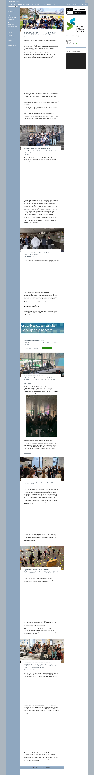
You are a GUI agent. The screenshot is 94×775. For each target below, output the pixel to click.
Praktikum (48, 480)
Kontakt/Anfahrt (83, 4)
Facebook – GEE (11, 37)
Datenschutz (21, 4)
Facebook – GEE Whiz (12, 38)
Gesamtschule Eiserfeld (14, 1)
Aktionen (26, 31)
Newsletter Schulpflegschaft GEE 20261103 (32, 348)
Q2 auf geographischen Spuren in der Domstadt (40, 151)
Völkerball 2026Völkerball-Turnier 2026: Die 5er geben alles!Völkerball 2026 (41, 572)
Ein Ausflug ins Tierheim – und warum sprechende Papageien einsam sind (40, 34)
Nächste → (48, 767)
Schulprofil (29, 4)
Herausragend (11, 19)
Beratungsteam (11, 13)
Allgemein (31, 31)
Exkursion (35, 31)
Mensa (9, 22)
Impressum (10, 40)
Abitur (25, 375)
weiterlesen (27, 453)
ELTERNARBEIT (31, 340)
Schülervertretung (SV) (12, 26)
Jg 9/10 (44, 250)
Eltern (62, 4)
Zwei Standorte (11, 28)
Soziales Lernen (44, 569)
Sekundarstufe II (71, 4)
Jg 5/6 (39, 31)
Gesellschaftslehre (38, 148)
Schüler (56, 4)
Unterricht (38, 4)
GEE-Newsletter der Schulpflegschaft (40, 342)
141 (43, 767)
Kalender (13, 4)
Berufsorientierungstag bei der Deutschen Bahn (37, 253)
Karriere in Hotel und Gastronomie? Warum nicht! (39, 483)
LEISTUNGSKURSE (39, 662)
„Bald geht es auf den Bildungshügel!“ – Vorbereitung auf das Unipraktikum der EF (41, 379)
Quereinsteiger (11, 24)
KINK (33, 36)
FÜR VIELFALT (36, 569)
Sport (50, 569)
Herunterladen (47, 348)
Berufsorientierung (33, 250)
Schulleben (43, 31)
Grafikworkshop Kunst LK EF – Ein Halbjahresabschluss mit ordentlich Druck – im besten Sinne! (40, 665)
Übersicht (10, 47)
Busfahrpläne (10, 15)
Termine (42, 340)
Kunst (34, 662)
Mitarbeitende (47, 4)
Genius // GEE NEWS (12, 17)
